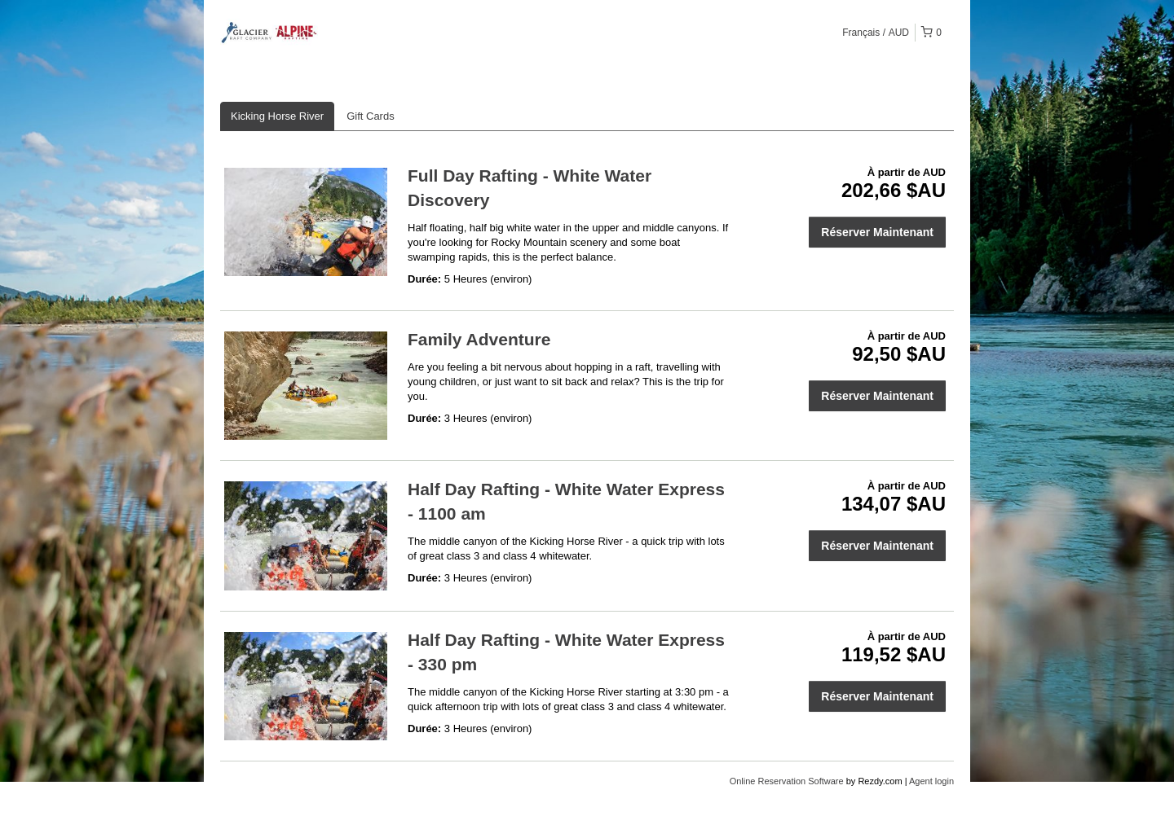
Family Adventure (479, 339)
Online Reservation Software (787, 781)
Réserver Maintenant (877, 232)
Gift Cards (370, 116)
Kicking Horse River (277, 116)
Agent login (931, 781)
